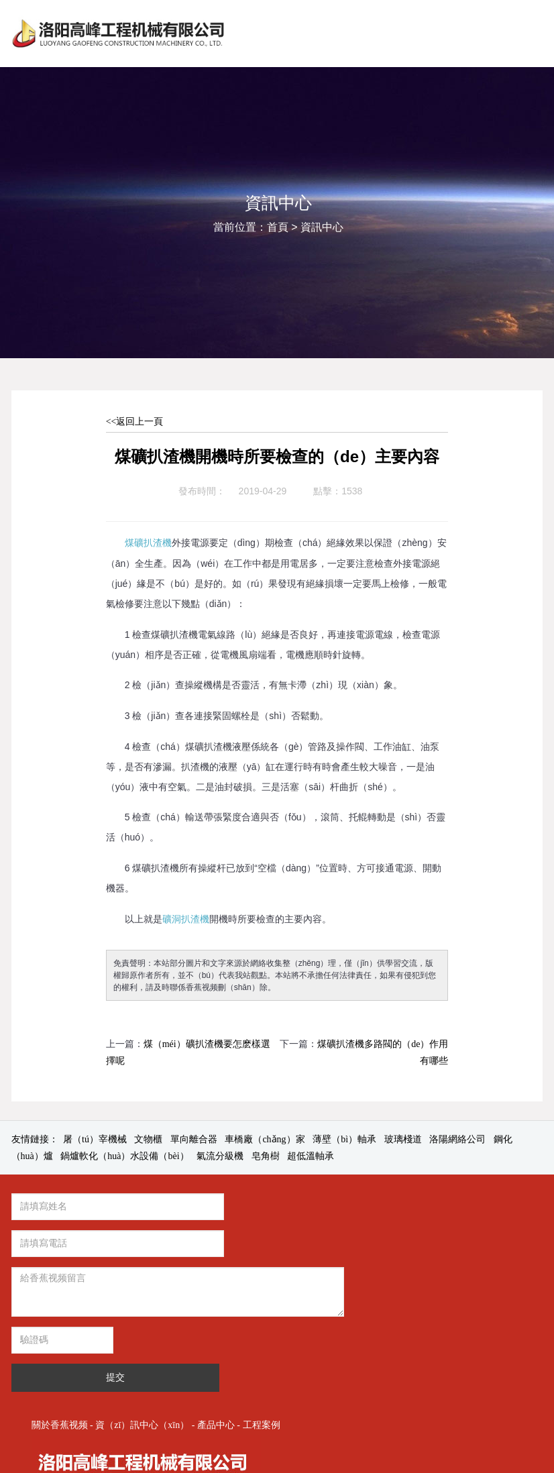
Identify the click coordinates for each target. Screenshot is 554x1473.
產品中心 (487, 1210)
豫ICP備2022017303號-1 (392, 1377)
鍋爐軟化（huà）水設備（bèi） (124, 1156)
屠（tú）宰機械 (95, 1139)
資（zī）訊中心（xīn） (414, 1210)
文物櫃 (148, 1139)
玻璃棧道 (403, 1139)
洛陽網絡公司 (457, 1139)
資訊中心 (321, 227)
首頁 (277, 227)
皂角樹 (266, 1156)
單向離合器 (193, 1139)
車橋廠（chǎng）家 (264, 1139)
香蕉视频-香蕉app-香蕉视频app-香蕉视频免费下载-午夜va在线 (127, 1465)
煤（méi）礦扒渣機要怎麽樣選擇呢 (188, 1052)
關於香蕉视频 (330, 1210)
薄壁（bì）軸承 (344, 1139)
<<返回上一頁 (135, 422)
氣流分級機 (220, 1156)
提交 (205, 1304)
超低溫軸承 (310, 1156)
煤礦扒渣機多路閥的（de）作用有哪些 (382, 1052)
